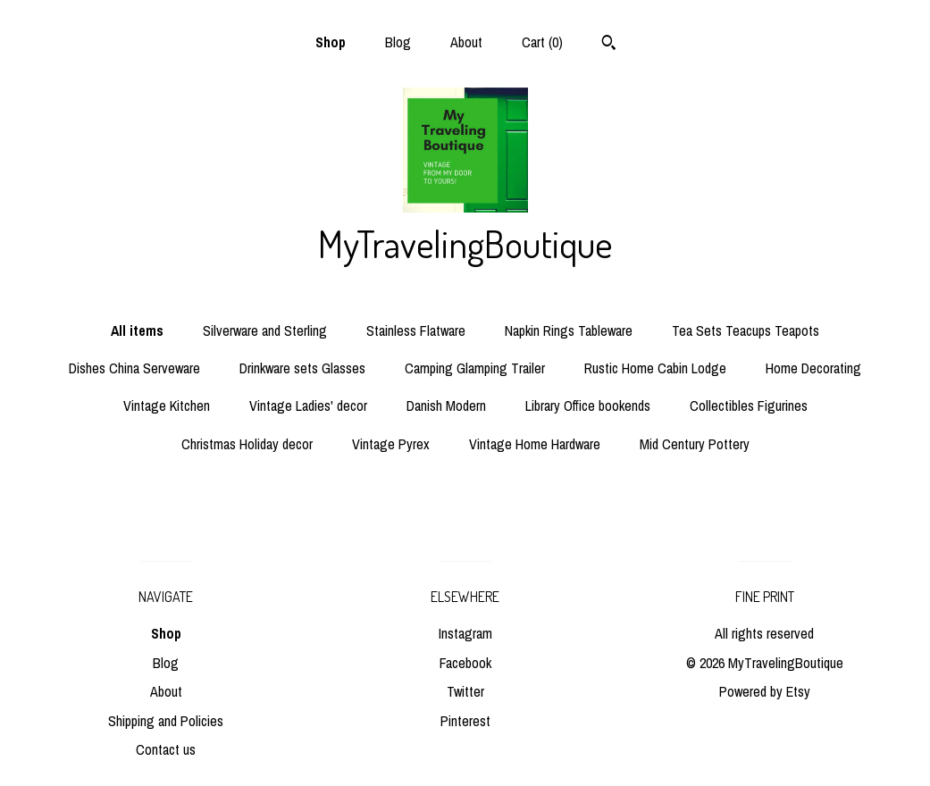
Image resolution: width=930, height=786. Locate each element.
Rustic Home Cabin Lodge (655, 368)
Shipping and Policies (165, 721)
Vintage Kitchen (166, 405)
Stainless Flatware (415, 330)
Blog (398, 42)
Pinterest (465, 721)
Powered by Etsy (764, 691)
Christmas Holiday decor (247, 444)
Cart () (542, 42)
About (466, 42)
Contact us (166, 749)
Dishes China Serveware (134, 368)
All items (137, 330)
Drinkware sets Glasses (302, 368)
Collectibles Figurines (749, 405)
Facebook (465, 663)
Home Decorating (813, 368)
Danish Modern (446, 405)
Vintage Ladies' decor (308, 405)
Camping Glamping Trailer (475, 368)
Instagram (465, 633)
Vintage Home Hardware (534, 444)
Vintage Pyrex (391, 444)
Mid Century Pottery (695, 444)
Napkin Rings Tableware (569, 330)
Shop (330, 42)
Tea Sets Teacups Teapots (745, 330)
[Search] (609, 44)
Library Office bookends (587, 405)
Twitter (465, 691)
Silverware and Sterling (265, 330)
